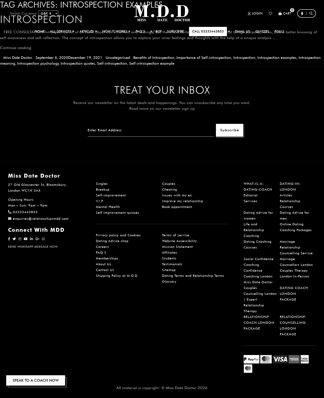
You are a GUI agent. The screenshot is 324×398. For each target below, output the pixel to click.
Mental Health (108, 207)
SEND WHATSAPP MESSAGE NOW (33, 246)
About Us (103, 264)
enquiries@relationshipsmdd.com (38, 219)
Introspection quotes (78, 63)
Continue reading (15, 47)
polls (279, 31)
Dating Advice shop (112, 241)
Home (40, 31)
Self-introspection (112, 63)
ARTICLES (88, 31)
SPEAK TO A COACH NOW (36, 380)
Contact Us (105, 270)
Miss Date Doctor (17, 57)
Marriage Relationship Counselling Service (296, 247)
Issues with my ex (177, 195)
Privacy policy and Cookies (118, 235)
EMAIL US (242, 31)
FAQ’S (140, 31)
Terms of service (175, 235)
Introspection (244, 57)
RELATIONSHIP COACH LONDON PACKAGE (259, 322)
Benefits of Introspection (153, 57)
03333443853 (23, 212)
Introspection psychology (37, 63)
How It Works (116, 31)
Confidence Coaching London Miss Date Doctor (258, 276)
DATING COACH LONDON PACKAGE (294, 293)
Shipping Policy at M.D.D (117, 276)
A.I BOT (156, 31)
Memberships (107, 258)
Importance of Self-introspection (203, 57)
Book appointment (177, 207)
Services (250, 201)
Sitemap (169, 270)
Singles (102, 184)
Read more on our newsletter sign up (162, 108)
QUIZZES (262, 31)
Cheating (169, 189)
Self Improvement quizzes (117, 213)
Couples (168, 184)
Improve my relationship (182, 201)
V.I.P (99, 201)
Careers (102, 247)
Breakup (103, 189)
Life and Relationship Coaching (254, 230)
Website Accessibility (179, 241)
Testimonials (172, 264)
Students (169, 258)
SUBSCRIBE (175, 31)
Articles (286, 195)
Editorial (251, 195)
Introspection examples (277, 57)
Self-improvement (111, 195)
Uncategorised (118, 57)
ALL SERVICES (62, 31)
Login (255, 13)
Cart (284, 13)
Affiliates (169, 253)
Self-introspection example (151, 63)
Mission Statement (177, 247)
